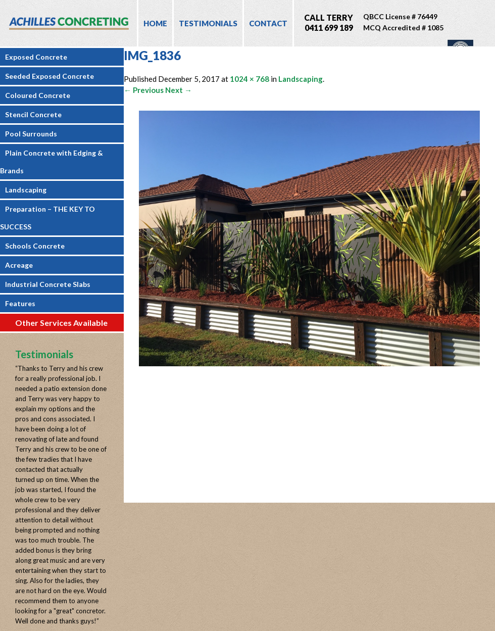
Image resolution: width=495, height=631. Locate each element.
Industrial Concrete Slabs (47, 284)
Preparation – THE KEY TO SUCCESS (47, 218)
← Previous (144, 89)
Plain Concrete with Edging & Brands (51, 162)
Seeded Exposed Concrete (49, 76)
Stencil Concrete (33, 114)
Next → (178, 89)
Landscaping (25, 189)
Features (20, 303)
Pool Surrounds (31, 133)
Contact (268, 23)
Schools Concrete (35, 245)
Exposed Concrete (36, 57)
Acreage (19, 265)
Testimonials (208, 23)
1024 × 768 (249, 78)
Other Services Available (61, 322)
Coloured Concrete (37, 95)
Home (155, 23)
